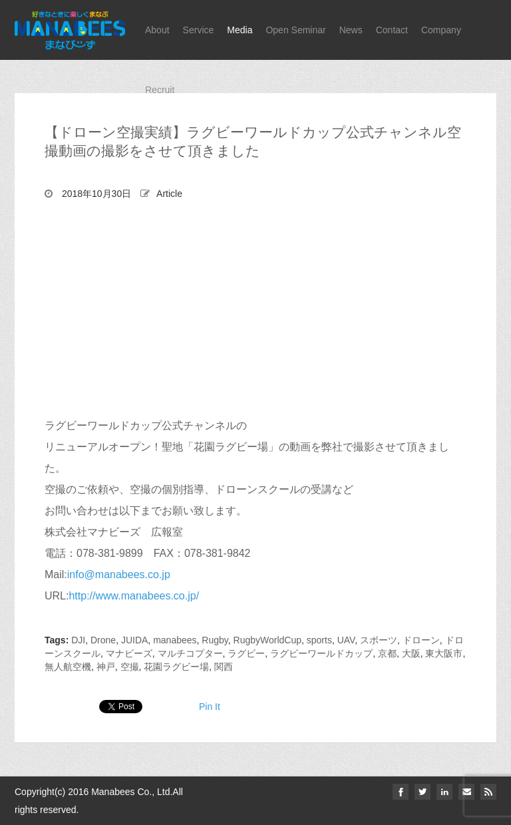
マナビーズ (129, 653)
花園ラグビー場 (176, 666)
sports (319, 640)
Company (441, 30)
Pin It (209, 706)
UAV (346, 640)
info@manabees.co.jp (118, 574)
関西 (223, 666)
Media (239, 30)
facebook (401, 792)
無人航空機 (68, 666)
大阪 (411, 653)
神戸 (105, 666)
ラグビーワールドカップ (321, 653)
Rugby (215, 640)
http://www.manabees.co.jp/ (134, 595)
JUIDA (134, 640)
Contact (392, 30)
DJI (78, 640)
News (351, 30)
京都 (387, 653)
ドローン (421, 640)
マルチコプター (190, 653)
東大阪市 (443, 653)
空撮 (129, 666)
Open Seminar (295, 30)
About (157, 30)
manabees (174, 640)
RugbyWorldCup (267, 640)
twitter (422, 792)
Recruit (159, 89)
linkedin (444, 792)
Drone (103, 640)
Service (198, 30)
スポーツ (378, 640)
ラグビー (246, 653)
